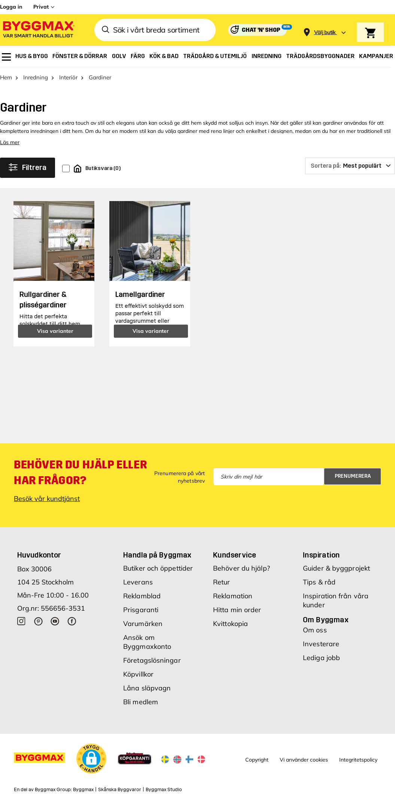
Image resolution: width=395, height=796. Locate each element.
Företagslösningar (152, 660)
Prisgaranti (140, 609)
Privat (41, 6)
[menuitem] (6, 57)
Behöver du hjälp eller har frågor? (80, 472)
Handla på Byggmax (157, 554)
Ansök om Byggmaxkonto (147, 642)
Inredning (35, 77)
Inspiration (321, 554)
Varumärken (142, 623)
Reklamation (232, 596)
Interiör (68, 77)
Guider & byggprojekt (336, 568)
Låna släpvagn (147, 688)
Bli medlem (140, 702)
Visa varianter (55, 331)
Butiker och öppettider (158, 568)
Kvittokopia (230, 623)
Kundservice (234, 554)
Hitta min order (237, 609)
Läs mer (9, 142)
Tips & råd (319, 582)
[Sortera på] (350, 166)
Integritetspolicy (358, 759)
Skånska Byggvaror (119, 789)
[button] (91, 759)
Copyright (256, 759)
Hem (6, 77)
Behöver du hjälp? (241, 568)
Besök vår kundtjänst (47, 498)
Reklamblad (142, 596)
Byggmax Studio (164, 789)
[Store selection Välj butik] (325, 32)
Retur (221, 582)
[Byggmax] (38, 30)
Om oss (315, 630)
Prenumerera (353, 476)
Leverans (138, 582)
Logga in (11, 6)
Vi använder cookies (304, 759)
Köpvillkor (138, 674)
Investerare (321, 643)
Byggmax (83, 789)
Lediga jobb (321, 657)
